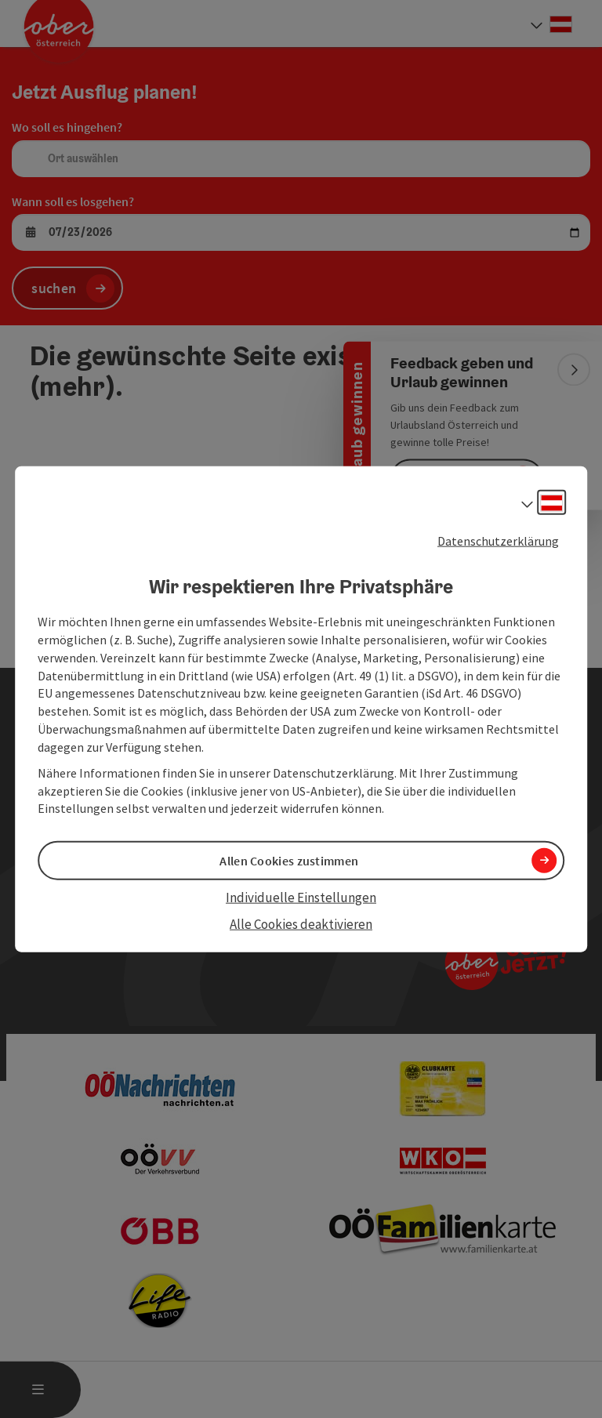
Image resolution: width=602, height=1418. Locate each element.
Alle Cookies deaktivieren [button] (301, 924)
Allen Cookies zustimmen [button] (288, 860)
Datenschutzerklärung (498, 540)
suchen (53, 288)
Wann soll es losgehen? (73, 201)
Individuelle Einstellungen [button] (301, 896)
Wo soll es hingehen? (67, 127)
